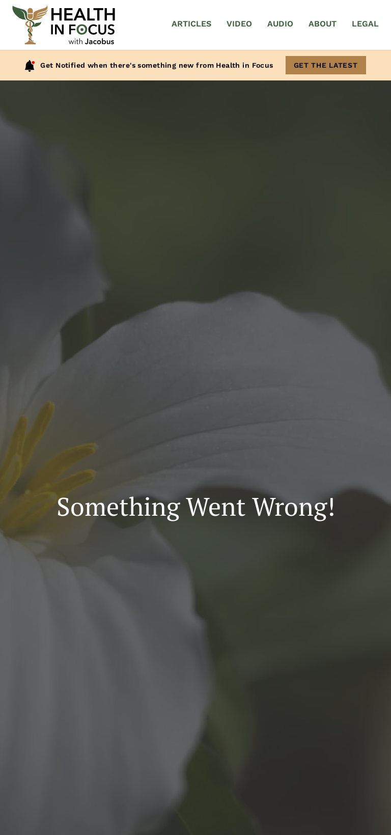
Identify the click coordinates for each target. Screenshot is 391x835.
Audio (280, 24)
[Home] (63, 25)
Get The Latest (326, 65)
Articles (191, 24)
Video (239, 24)
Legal (365, 24)
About (323, 24)
